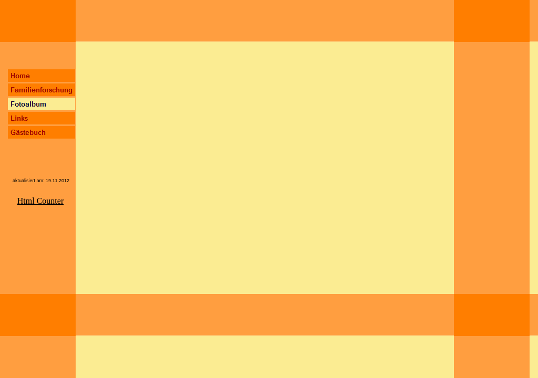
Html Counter (40, 200)
